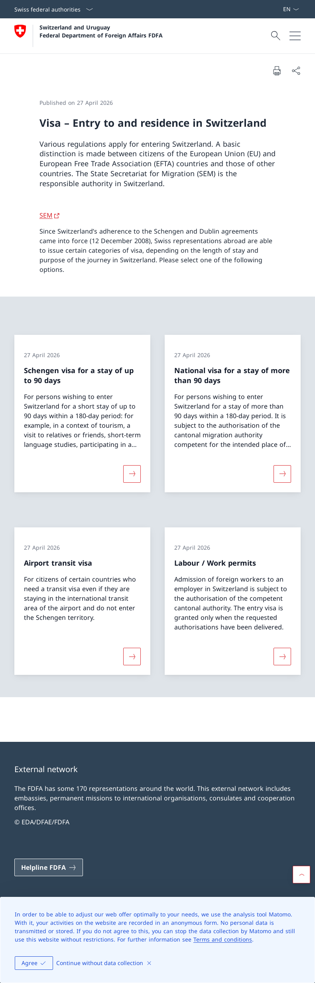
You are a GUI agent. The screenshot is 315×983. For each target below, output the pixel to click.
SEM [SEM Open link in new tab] (46, 215)
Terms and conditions (222, 939)
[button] (301, 874)
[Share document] (295, 70)
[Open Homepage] (88, 36)
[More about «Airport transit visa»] (132, 656)
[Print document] (276, 70)
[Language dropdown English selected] (291, 9)
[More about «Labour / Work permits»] (282, 656)
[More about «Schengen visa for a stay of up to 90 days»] (132, 474)
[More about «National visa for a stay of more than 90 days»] (282, 474)
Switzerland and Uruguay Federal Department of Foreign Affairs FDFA (101, 31)
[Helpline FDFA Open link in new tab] (48, 867)
